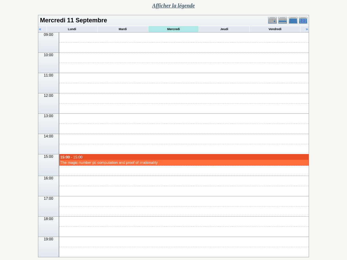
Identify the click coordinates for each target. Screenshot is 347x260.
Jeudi (224, 29)
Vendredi (275, 29)
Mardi (123, 29)
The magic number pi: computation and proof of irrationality (109, 162)
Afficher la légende (173, 5)
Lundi (72, 29)
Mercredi (173, 29)
